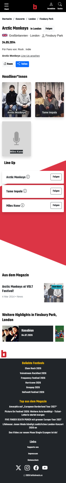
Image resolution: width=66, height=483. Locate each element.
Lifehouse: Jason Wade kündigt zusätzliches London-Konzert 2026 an (33, 426)
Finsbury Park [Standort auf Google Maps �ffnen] (52, 35)
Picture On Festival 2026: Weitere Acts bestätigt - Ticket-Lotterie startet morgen (33, 413)
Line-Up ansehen (30, 55)
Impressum (33, 454)
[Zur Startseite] (4, 354)
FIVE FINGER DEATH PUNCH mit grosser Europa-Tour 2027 (33, 420)
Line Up (9, 163)
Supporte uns (33, 447)
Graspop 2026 (33, 388)
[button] (33, 294)
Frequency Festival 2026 (33, 378)
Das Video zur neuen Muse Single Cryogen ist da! (33, 433)
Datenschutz (33, 460)
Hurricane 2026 (33, 383)
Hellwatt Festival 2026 (33, 392)
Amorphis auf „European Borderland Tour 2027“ (33, 407)
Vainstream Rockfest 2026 (33, 373)
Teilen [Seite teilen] (22, 64)
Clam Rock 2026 (33, 369)
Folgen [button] (49, 29)
